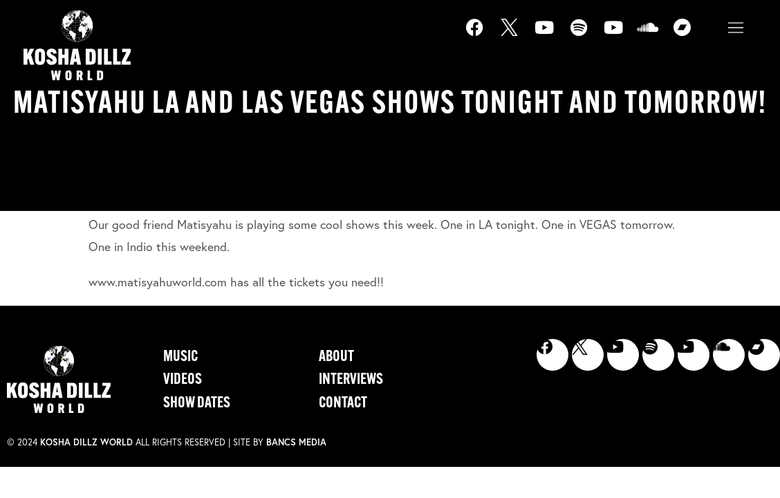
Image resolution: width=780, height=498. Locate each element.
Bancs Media (296, 442)
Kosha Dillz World (86, 442)
